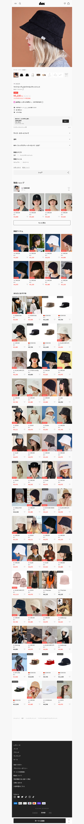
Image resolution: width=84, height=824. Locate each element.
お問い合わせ (17, 167)
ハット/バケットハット (26, 155)
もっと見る (42, 223)
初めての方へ (18, 765)
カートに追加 (39, 820)
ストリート (26, 162)
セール (16, 759)
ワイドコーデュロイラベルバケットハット (47, 718)
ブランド (16, 752)
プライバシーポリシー (21, 768)
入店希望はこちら (19, 786)
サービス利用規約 (19, 772)
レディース (17, 745)
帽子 (15, 155)
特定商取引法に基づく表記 (22, 779)
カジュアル (16, 162)
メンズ (16, 749)
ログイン (26, 107)
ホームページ (17, 718)
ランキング (17, 756)
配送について (26, 167)
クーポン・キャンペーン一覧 (20, 127)
